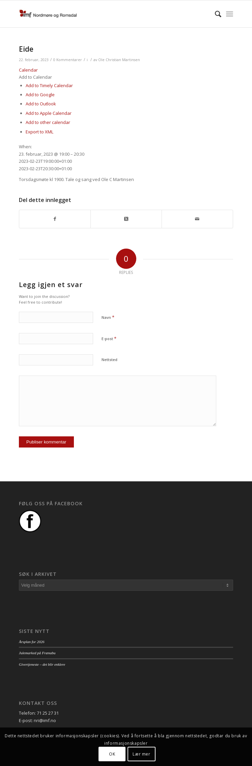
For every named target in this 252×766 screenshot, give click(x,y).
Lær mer (141, 754)
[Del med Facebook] (54, 219)
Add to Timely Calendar (49, 85)
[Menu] (229, 14)
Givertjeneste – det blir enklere (42, 664)
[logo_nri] (104, 13)
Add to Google (40, 95)
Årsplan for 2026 (32, 642)
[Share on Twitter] (126, 219)
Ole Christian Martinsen (119, 59)
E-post (109, 338)
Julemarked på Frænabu (37, 653)
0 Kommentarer (67, 59)
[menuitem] (214, 13)
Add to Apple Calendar (49, 113)
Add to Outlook (41, 104)
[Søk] (214, 13)
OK (112, 754)
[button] (35, 77)
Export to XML (39, 132)
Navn (108, 317)
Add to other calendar (48, 122)
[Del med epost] (197, 219)
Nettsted (109, 359)
